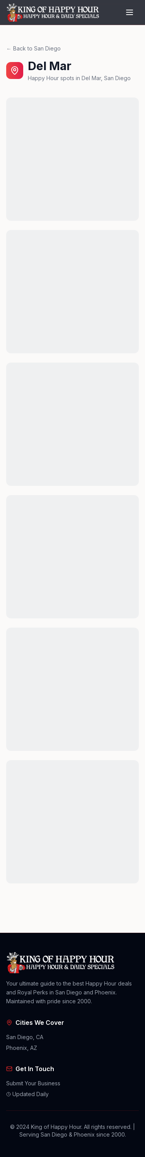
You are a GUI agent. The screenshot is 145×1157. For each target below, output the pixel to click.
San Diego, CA (24, 1037)
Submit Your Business (33, 1083)
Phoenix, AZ (21, 1047)
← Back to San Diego (33, 48)
